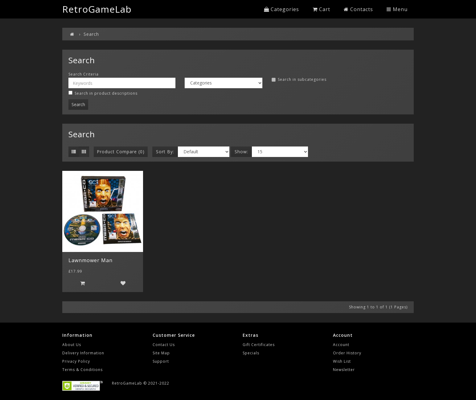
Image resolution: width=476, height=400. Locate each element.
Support (161, 361)
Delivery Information (83, 353)
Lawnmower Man (90, 260)
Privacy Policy (76, 361)
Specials (251, 353)
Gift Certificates (259, 344)
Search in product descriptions (102, 93)
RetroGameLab (97, 9)
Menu (397, 9)
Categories (281, 9)
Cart (321, 9)
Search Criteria (83, 74)
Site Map (161, 353)
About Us (71, 344)
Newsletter (344, 369)
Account (341, 344)
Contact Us (164, 344)
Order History (347, 353)
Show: (241, 152)
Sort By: (165, 152)
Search (91, 34)
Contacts (358, 9)
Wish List (342, 361)
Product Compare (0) (121, 152)
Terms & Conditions (82, 369)
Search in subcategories (299, 79)
